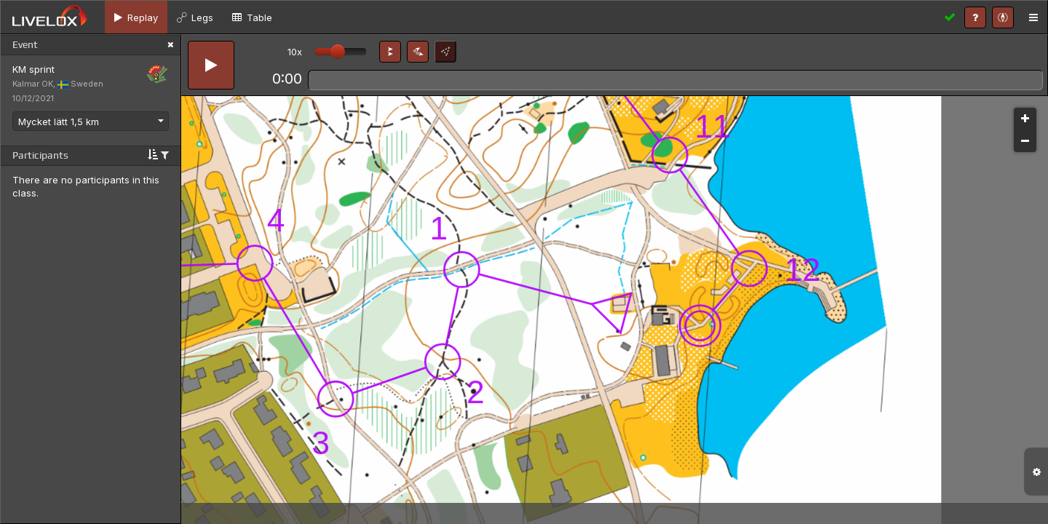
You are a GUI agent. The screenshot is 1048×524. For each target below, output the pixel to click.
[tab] (136, 17)
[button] (390, 52)
